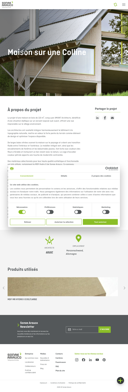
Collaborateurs (30, 366)
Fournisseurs (61, 362)
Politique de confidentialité (77, 383)
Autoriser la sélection (64, 222)
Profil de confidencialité (30, 371)
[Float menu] (120, 380)
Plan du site (60, 371)
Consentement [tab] (26, 176)
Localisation (29, 362)
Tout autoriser (100, 222)
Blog (41, 368)
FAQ (57, 367)
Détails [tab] (64, 176)
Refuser (27, 222)
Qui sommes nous (31, 358)
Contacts (59, 354)
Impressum (43, 383)
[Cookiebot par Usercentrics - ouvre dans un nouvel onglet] (107, 169)
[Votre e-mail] (82, 329)
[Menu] (124, 4)
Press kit (43, 364)
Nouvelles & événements (45, 359)
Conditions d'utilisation (58, 383)
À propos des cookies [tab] (101, 176)
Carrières (59, 358)
